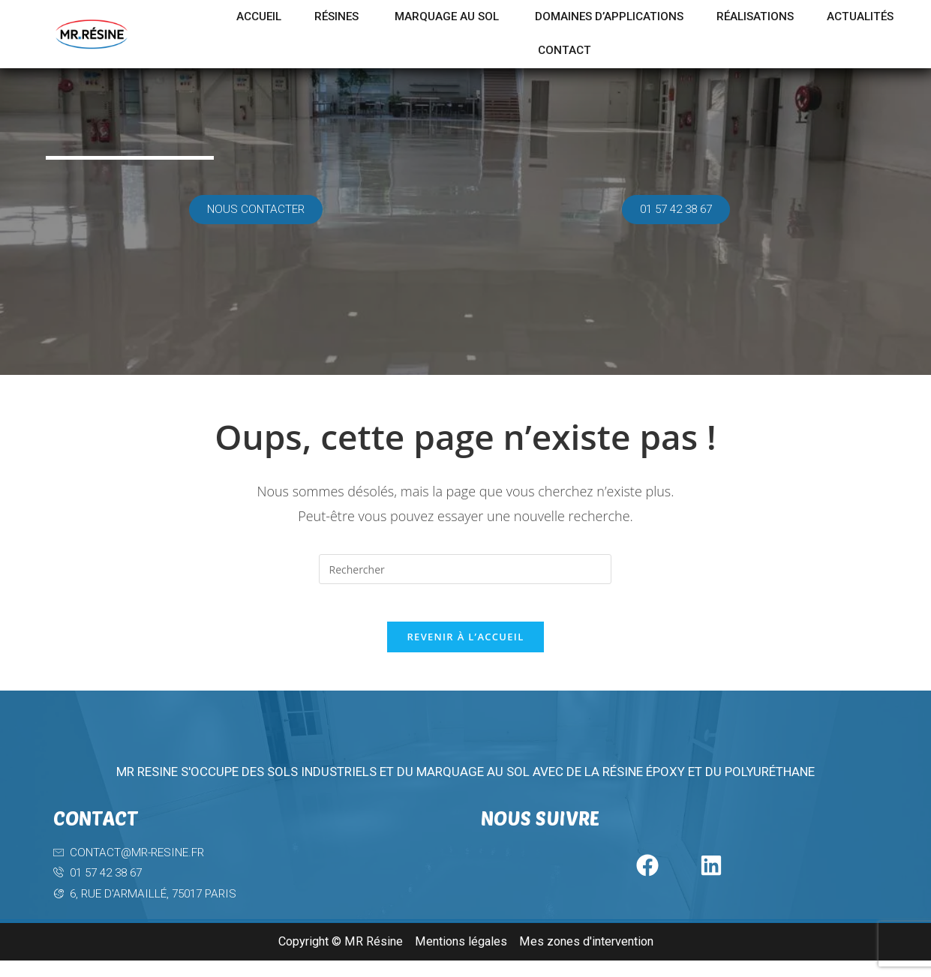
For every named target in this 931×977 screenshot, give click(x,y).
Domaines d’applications (666, 17)
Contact (620, 52)
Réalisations (825, 17)
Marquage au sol (489, 17)
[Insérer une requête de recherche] (465, 569)
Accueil (285, 17)
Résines (369, 17)
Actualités (518, 52)
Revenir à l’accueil (465, 645)
